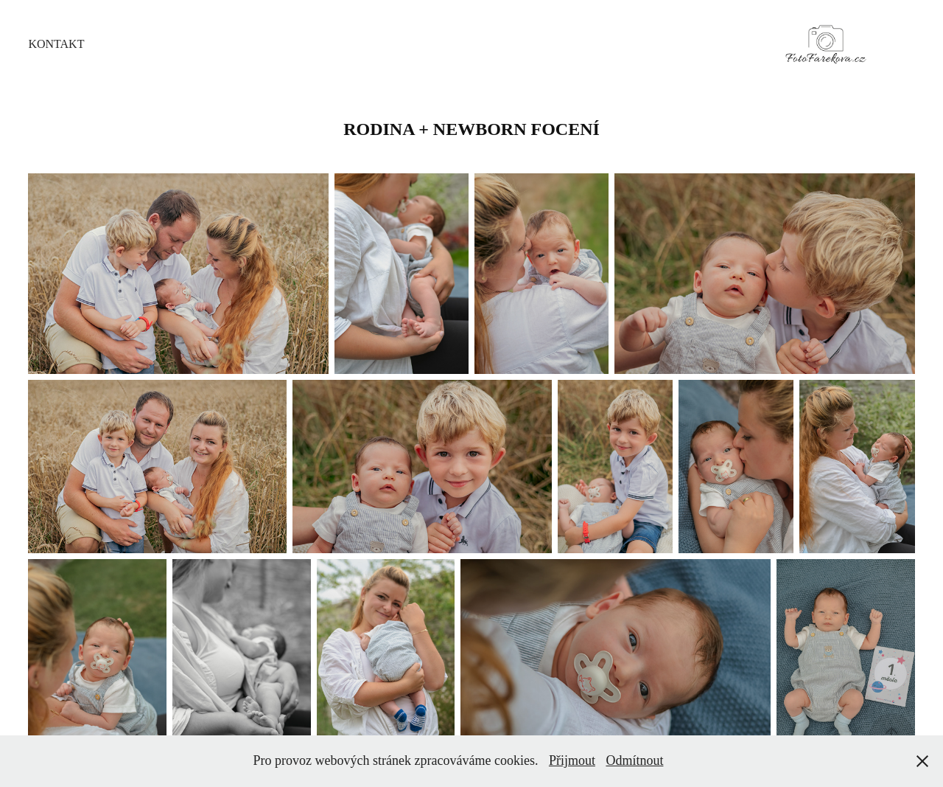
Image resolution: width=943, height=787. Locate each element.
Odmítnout (634, 760)
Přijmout (572, 760)
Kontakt (56, 44)
